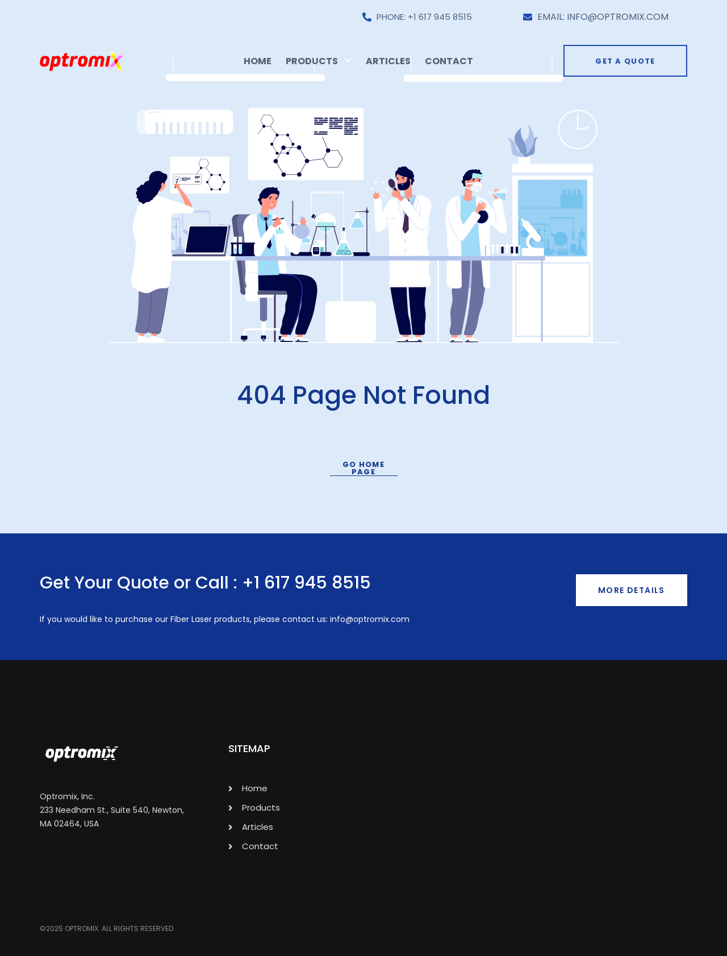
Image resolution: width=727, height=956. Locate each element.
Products (319, 61)
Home (257, 61)
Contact (449, 61)
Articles (388, 61)
